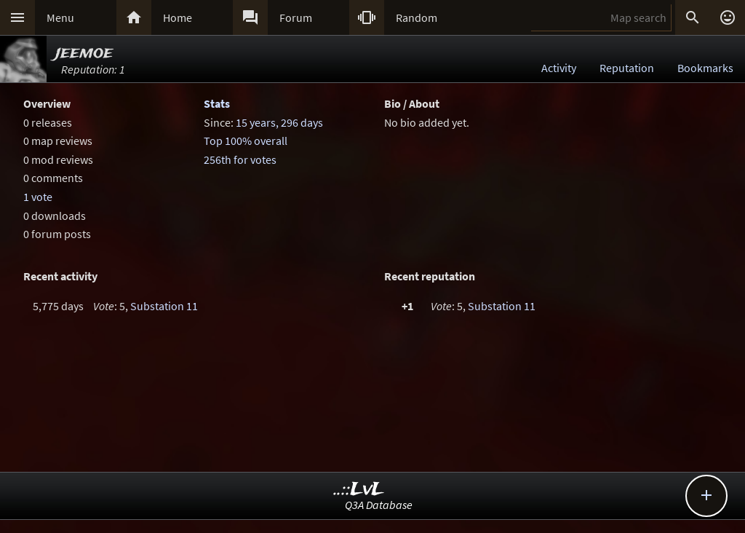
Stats (217, 103)
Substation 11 (164, 306)
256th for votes (240, 159)
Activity (558, 67)
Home (177, 17)
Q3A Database (379, 504)
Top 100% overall (245, 140)
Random (416, 17)
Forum (295, 17)
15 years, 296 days (279, 122)
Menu (60, 17)
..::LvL (359, 489)
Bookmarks (705, 67)
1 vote (37, 196)
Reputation (626, 67)
